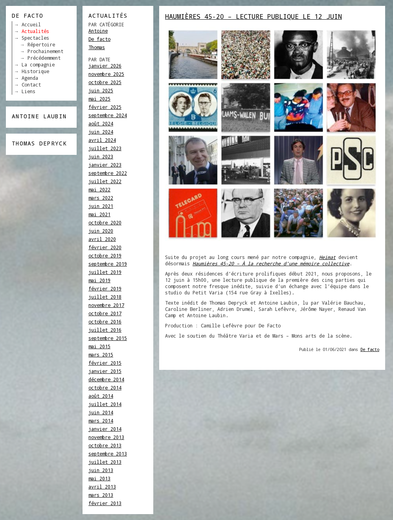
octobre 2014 (104, 387)
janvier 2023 (104, 165)
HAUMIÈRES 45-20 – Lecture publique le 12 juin (253, 16)
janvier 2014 (104, 429)
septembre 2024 (107, 115)
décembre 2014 (106, 379)
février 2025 (104, 107)
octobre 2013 (104, 445)
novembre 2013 (106, 437)
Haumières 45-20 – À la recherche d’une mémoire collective (271, 263)
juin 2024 (100, 132)
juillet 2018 (104, 297)
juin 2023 (100, 156)
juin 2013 (100, 470)
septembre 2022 (107, 173)
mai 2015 (99, 346)
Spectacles (35, 38)
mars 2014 (100, 420)
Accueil (31, 24)
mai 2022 (99, 189)
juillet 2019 (104, 272)
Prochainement (45, 51)
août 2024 (100, 123)
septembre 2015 (107, 338)
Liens (28, 91)
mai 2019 (99, 280)
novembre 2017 (106, 305)
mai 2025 (99, 99)
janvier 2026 (104, 65)
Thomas (96, 47)
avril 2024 (102, 140)
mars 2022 (100, 198)
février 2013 (104, 503)
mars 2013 (100, 495)
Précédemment (44, 58)
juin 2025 (100, 90)
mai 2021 (99, 214)
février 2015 (104, 363)
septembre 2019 (107, 264)
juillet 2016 (104, 330)
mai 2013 (99, 478)
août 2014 (100, 396)
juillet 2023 (104, 148)
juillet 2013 (104, 462)
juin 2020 (100, 231)
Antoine (98, 31)
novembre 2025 (106, 74)
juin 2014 (100, 412)
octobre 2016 (104, 321)
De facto (99, 39)
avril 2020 (102, 239)
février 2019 (104, 288)
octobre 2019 (104, 255)
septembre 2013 (107, 453)
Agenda (30, 78)
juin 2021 (100, 206)
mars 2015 (100, 354)
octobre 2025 (104, 82)
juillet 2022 (104, 181)
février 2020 (104, 247)
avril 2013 (102, 486)
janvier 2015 (104, 371)
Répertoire (41, 44)
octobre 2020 (104, 222)
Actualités (35, 31)
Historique (35, 71)
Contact (31, 84)
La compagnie (38, 64)
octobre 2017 (104, 313)
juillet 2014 (104, 404)
